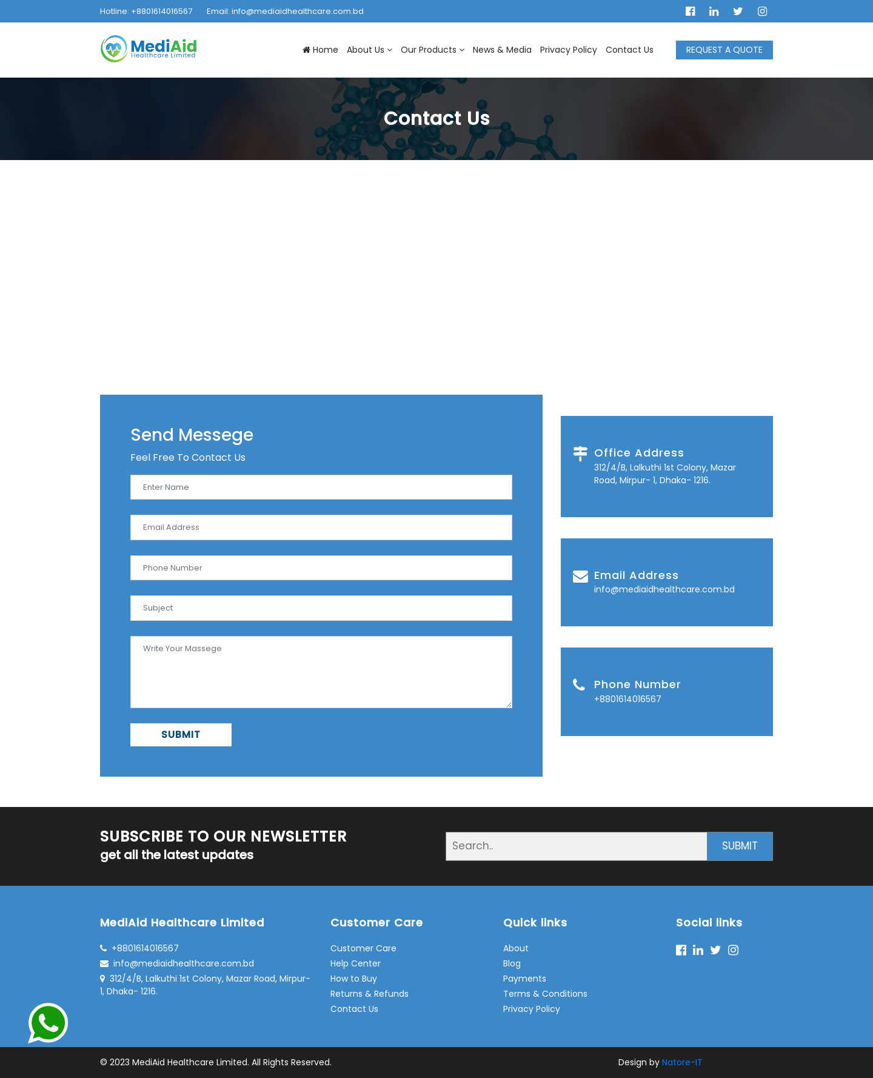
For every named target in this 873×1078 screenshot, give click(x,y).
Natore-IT (682, 1062)
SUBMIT (181, 735)
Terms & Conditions (545, 994)
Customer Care (363, 948)
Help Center (355, 963)
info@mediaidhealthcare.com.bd (177, 963)
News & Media (502, 50)
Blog (512, 963)
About (516, 948)
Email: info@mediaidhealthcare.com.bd (285, 11)
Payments (524, 979)
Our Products (432, 50)
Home (320, 50)
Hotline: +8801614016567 (146, 11)
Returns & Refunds (369, 994)
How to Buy (353, 979)
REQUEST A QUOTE (724, 50)
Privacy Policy (568, 50)
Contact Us (630, 50)
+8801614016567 (139, 948)
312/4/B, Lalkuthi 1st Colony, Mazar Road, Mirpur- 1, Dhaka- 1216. (205, 985)
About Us (369, 50)
